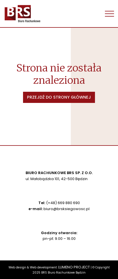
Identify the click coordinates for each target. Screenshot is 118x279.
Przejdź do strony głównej (59, 97)
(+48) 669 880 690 (63, 203)
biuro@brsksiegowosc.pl (67, 209)
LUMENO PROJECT (74, 267)
